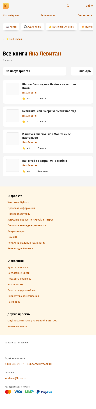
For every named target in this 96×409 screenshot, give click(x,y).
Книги (13, 26)
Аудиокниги (34, 26)
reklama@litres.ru (15, 378)
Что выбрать (11, 15)
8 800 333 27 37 (14, 364)
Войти (89, 5)
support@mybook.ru (39, 364)
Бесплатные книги (63, 26)
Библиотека (47, 15)
